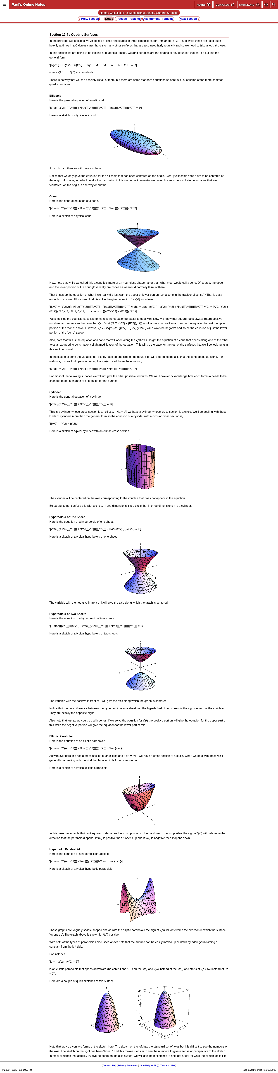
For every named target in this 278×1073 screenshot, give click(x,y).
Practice (128, 18)
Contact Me (109, 1065)
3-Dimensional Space (140, 12)
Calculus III (117, 12)
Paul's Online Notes (28, 4)
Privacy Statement (128, 1065)
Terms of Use (167, 1065)
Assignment (158, 18)
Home (104, 12)
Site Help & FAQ (149, 1065)
